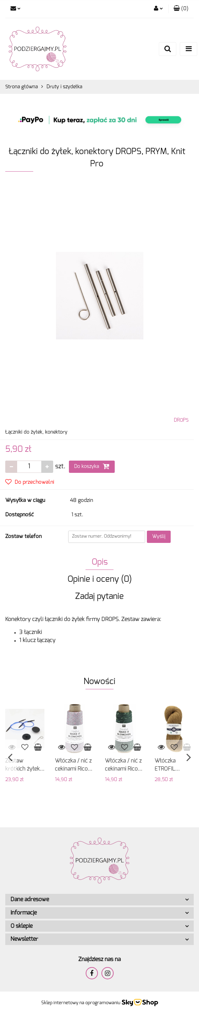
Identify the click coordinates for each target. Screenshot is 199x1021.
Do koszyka (91, 466)
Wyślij (158, 536)
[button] (181, 9)
